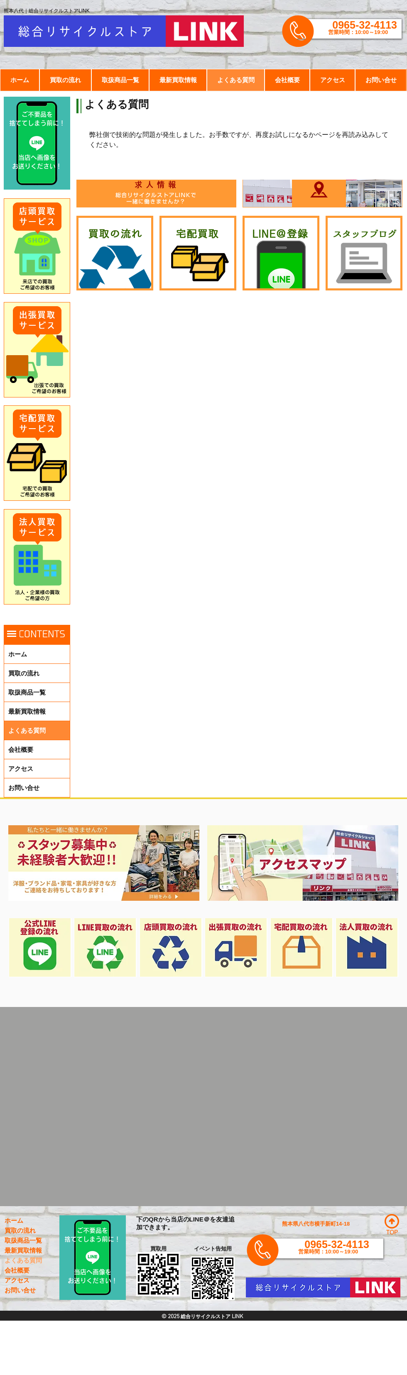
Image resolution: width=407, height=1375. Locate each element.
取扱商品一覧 (27, 692)
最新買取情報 (27, 711)
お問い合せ (23, 787)
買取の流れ (23, 673)
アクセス (20, 768)
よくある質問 (27, 730)
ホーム (17, 654)
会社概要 (20, 749)
